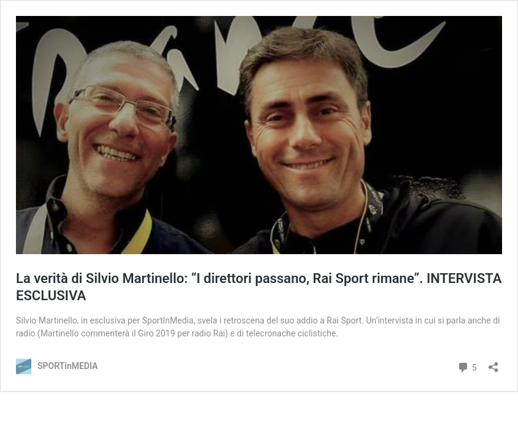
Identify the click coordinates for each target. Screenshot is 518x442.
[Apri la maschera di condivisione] (493, 363)
